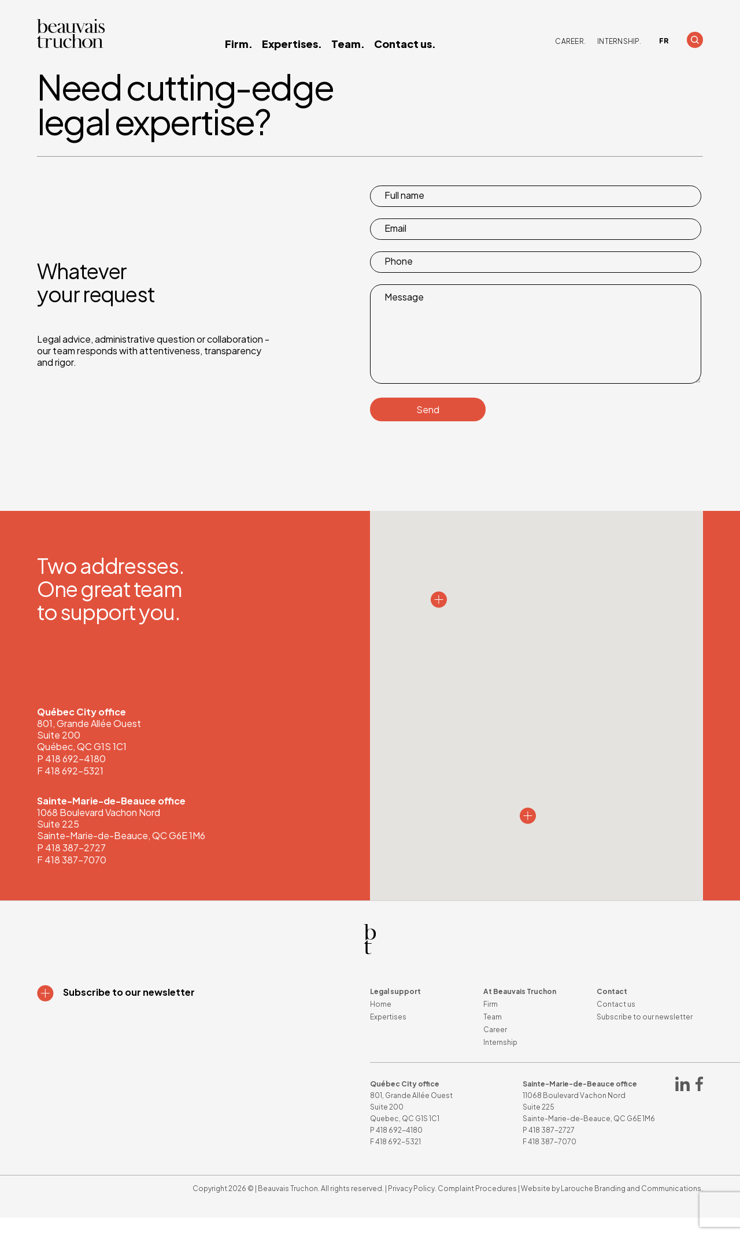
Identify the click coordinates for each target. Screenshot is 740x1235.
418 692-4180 (399, 1147)
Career (495, 1047)
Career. (570, 41)
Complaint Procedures (477, 1205)
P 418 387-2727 (71, 865)
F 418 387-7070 (71, 877)
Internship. (619, 41)
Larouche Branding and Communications (631, 1205)
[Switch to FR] (664, 41)
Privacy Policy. (412, 1205)
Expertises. (292, 43)
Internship (500, 1059)
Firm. (239, 43)
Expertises (388, 1034)
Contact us (616, 1021)
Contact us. (405, 43)
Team (492, 1034)
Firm (490, 1021)
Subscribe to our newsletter (645, 1034)
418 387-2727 (551, 1147)
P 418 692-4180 (71, 776)
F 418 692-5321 (70, 788)
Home (380, 1021)
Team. (348, 43)
